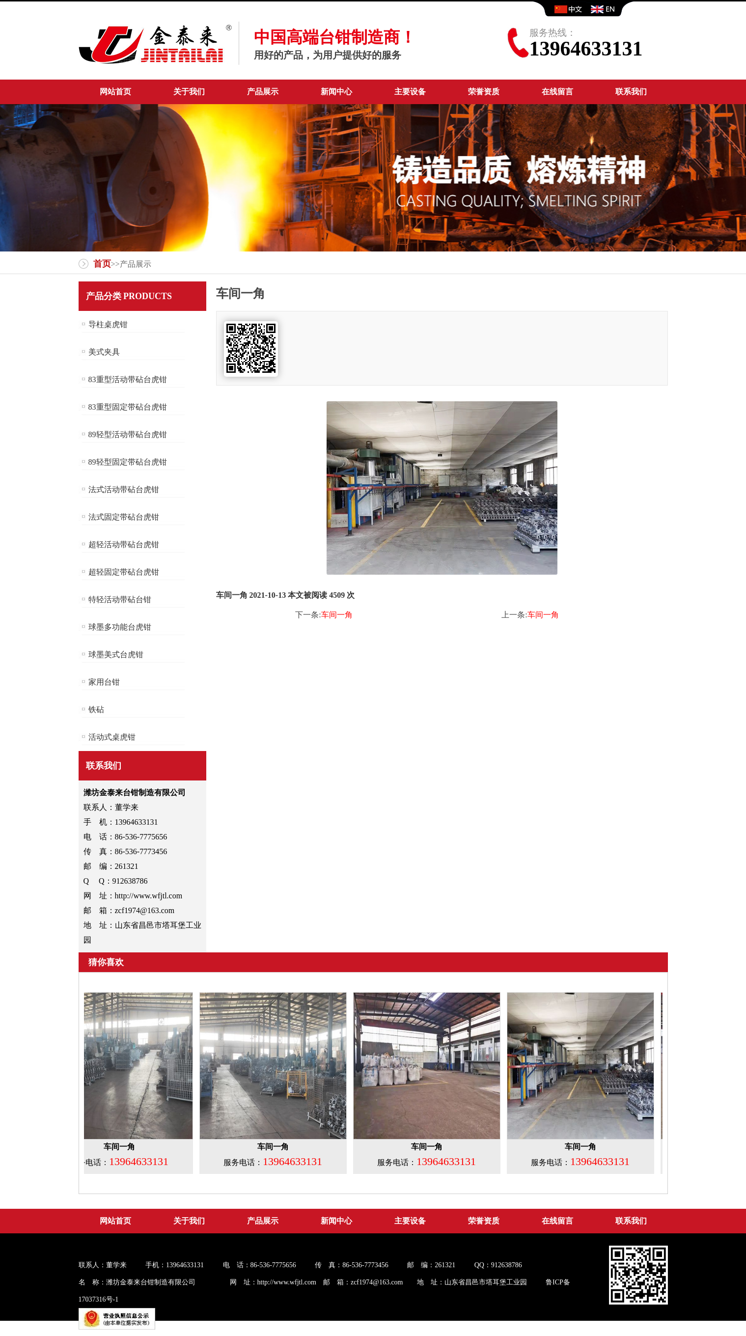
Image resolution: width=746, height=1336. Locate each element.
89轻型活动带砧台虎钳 (127, 434)
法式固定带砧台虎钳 (123, 517)
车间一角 (337, 615)
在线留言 (557, 91)
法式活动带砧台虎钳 (123, 489)
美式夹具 (104, 352)
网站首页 (115, 91)
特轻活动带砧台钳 (119, 599)
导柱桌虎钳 (108, 324)
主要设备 (410, 91)
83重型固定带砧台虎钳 (127, 407)
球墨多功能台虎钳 (119, 627)
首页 (102, 264)
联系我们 (631, 91)
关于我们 (189, 91)
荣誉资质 (483, 91)
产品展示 (262, 91)
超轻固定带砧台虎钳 (123, 572)
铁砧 (96, 709)
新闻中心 (336, 91)
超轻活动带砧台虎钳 (123, 544)
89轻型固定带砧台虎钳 (127, 462)
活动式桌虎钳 (112, 737)
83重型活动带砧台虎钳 (127, 379)
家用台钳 (104, 682)
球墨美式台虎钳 (115, 654)
